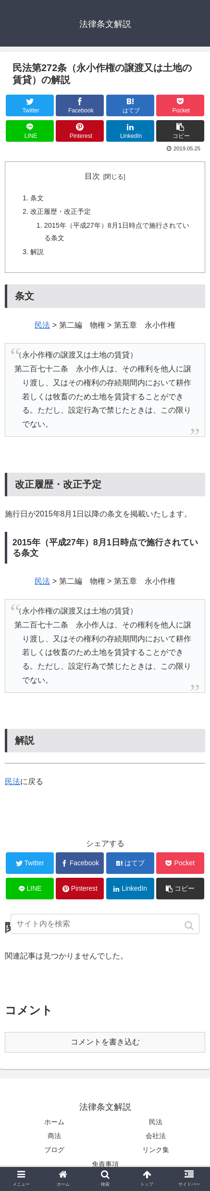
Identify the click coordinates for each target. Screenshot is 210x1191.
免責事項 (105, 1164)
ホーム (54, 1122)
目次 (92, 176)
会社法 (156, 1136)
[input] (105, 924)
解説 (37, 252)
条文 (37, 198)
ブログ (54, 1150)
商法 (54, 1136)
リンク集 (155, 1150)
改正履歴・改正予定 (60, 211)
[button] (190, 925)
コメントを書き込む (105, 1042)
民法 (42, 325)
